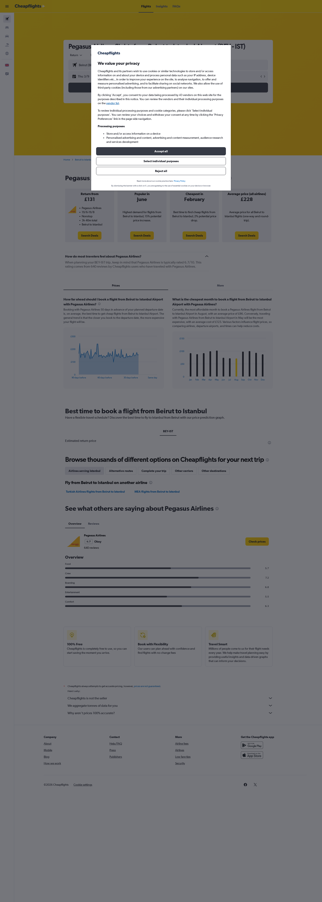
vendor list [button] (112, 103)
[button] (161, 151)
